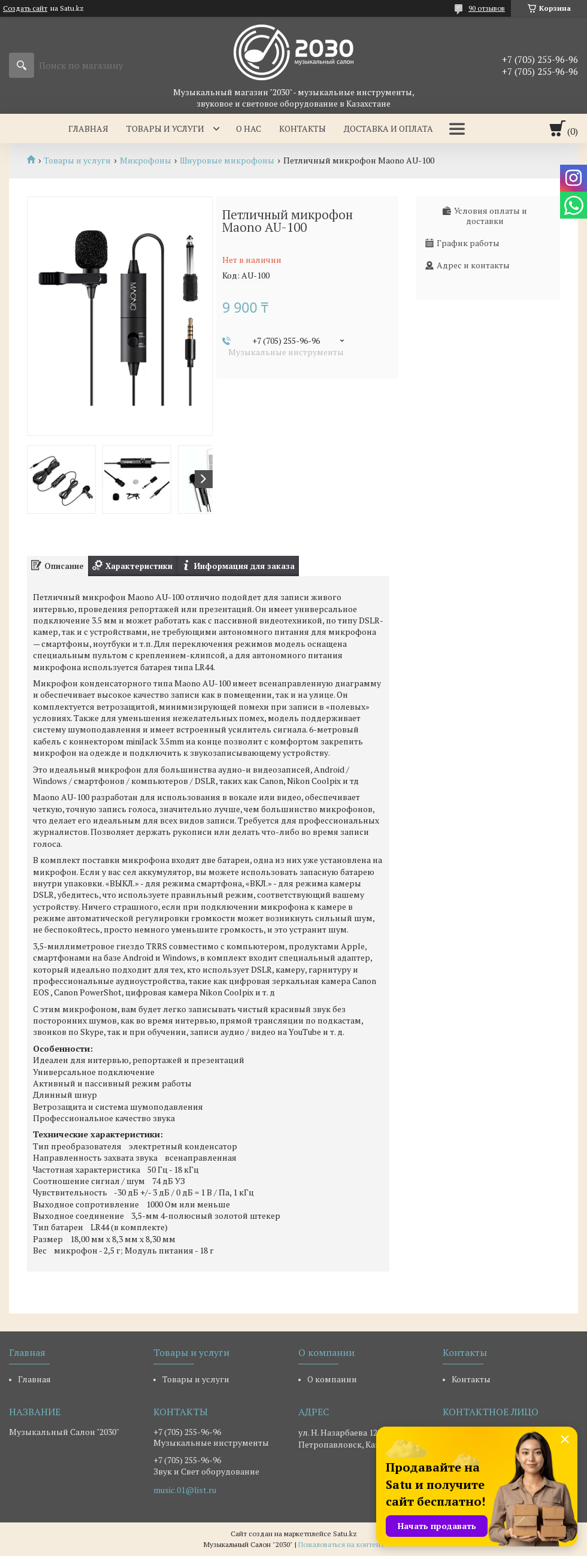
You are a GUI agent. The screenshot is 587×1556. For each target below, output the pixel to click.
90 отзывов (486, 8)
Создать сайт (25, 8)
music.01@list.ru (184, 1490)
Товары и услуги (165, 128)
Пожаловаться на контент (341, 1544)
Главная (88, 128)
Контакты (302, 128)
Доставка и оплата (388, 128)
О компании (332, 1379)
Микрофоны (145, 160)
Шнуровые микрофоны (227, 160)
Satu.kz (345, 1533)
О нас (248, 128)
